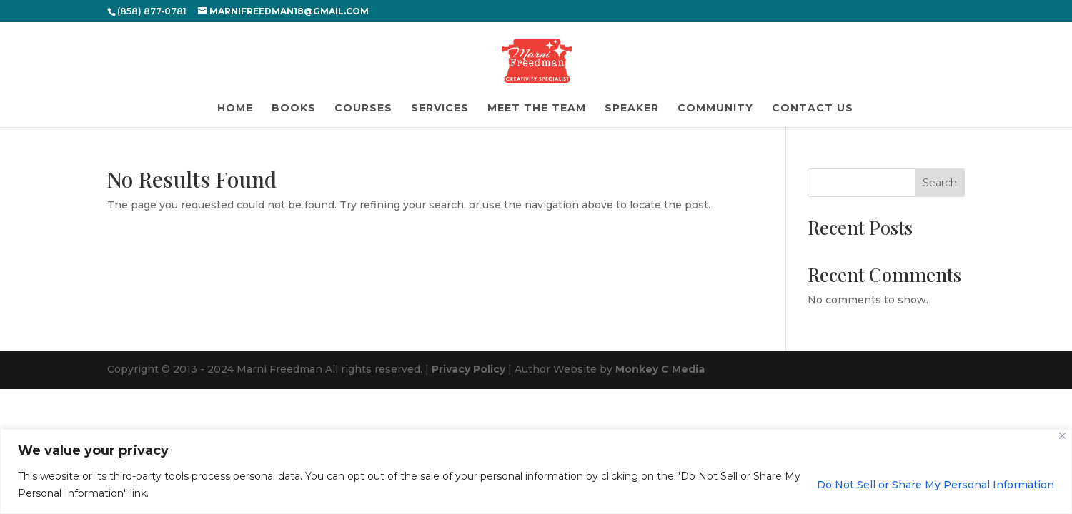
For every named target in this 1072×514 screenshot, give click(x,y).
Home (235, 108)
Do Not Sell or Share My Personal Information (935, 484)
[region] (536, 471)
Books (294, 108)
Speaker (632, 108)
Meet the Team (536, 108)
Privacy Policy (468, 369)
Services (440, 108)
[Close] (1062, 436)
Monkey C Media (660, 369)
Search (940, 182)
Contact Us (812, 108)
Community (715, 108)
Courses (363, 108)
